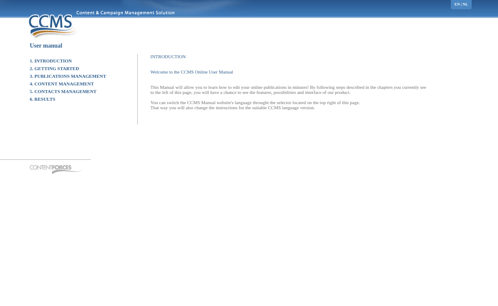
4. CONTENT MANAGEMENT (62, 83)
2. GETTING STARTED (54, 68)
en (457, 4)
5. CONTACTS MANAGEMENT (63, 91)
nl (465, 4)
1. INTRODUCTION (51, 60)
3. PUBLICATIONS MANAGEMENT (68, 76)
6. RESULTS (42, 99)
